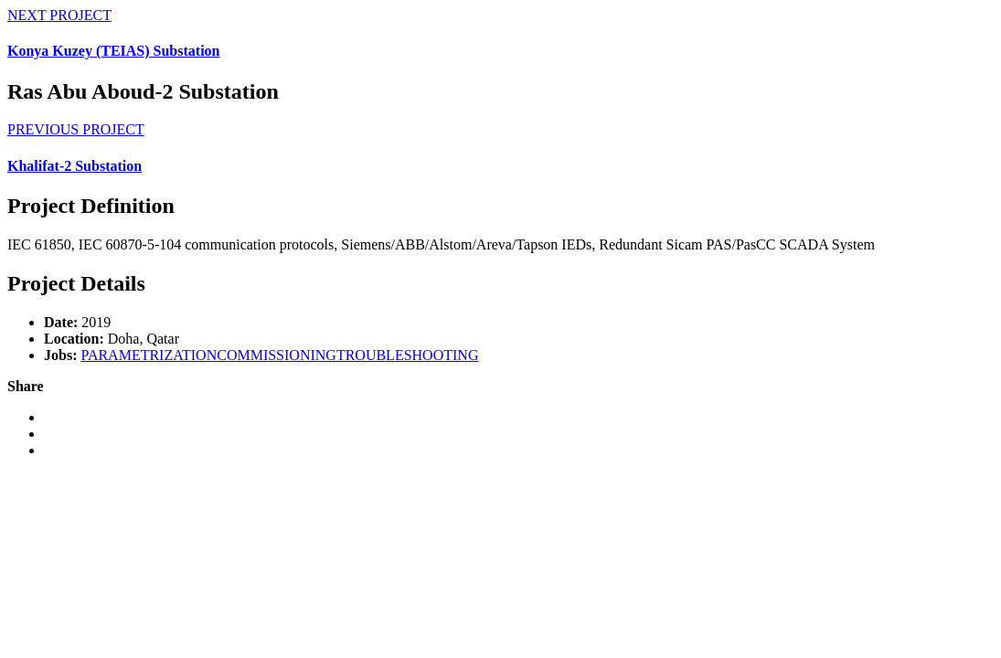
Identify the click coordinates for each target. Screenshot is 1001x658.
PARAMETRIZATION (148, 355)
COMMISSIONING (276, 355)
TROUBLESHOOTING (407, 355)
